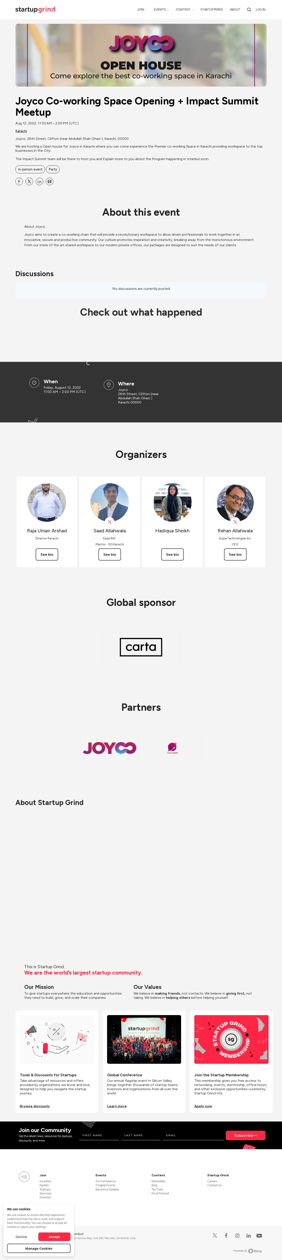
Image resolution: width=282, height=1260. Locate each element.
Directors (45, 1197)
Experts (44, 1185)
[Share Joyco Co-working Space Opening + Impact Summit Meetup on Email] (49, 181)
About (235, 9)
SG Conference (106, 1181)
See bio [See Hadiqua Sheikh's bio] (172, 554)
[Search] (249, 10)
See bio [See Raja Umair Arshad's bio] (47, 554)
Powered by (248, 1251)
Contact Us (214, 1185)
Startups (45, 1189)
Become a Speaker (107, 1189)
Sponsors (45, 1193)
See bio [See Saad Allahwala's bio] (109, 554)
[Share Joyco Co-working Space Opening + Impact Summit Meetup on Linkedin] (39, 181)
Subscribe (243, 1135)
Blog (154, 1185)
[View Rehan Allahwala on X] (235, 522)
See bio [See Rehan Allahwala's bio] (235, 554)
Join (140, 9)
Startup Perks (211, 9)
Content (183, 9)
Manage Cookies (38, 1248)
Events (160, 9)
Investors (45, 1181)
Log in (260, 9)
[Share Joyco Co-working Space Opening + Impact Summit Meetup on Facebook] (19, 181)
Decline (21, 1236)
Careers (212, 1181)
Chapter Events (105, 1185)
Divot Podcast (160, 1193)
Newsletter (158, 1181)
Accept (54, 1236)
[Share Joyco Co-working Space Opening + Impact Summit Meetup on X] (29, 181)
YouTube (157, 1189)
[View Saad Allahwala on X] (110, 522)
